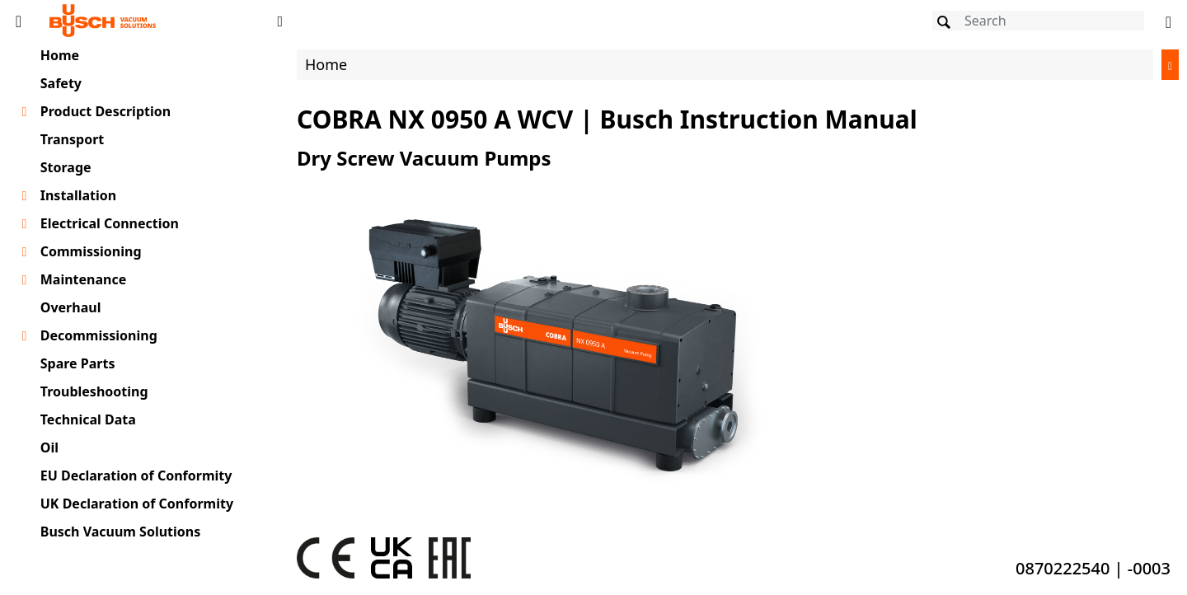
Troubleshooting (94, 391)
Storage (65, 167)
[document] (738, 316)
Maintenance (83, 279)
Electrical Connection (109, 223)
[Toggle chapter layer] (24, 112)
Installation (78, 195)
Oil (49, 447)
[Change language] (1168, 20)
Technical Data (88, 419)
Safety (61, 83)
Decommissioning (98, 335)
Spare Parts (77, 363)
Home (59, 55)
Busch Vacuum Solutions (120, 531)
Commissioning (91, 251)
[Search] (1038, 20)
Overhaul (70, 307)
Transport (72, 139)
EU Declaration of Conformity (136, 475)
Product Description (105, 111)
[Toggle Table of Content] (18, 20)
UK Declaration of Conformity (136, 503)
